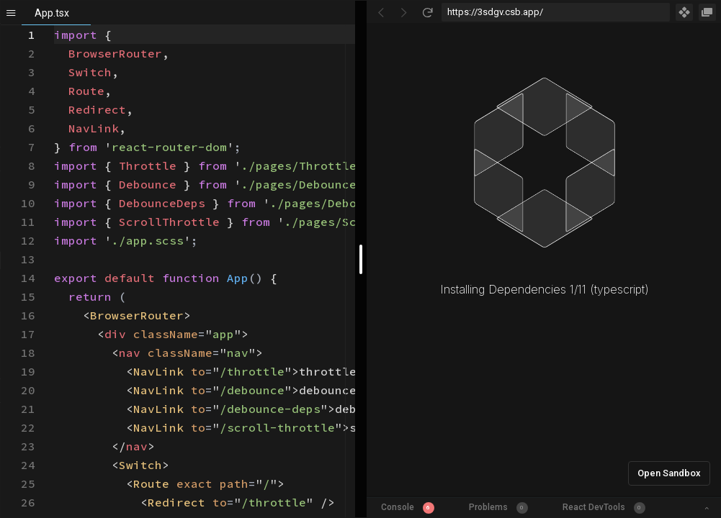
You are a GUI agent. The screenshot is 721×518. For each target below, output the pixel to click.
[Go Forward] (404, 12)
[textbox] (54, 25)
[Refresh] (427, 12)
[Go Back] (381, 12)
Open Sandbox (669, 473)
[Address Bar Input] (556, 12)
